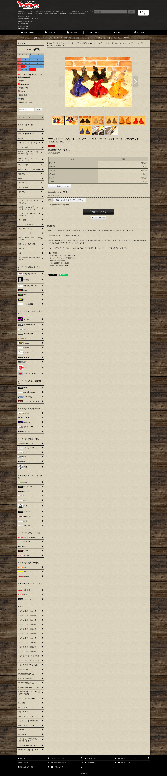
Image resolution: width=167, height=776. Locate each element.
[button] (61, 81)
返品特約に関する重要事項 (58, 205)
